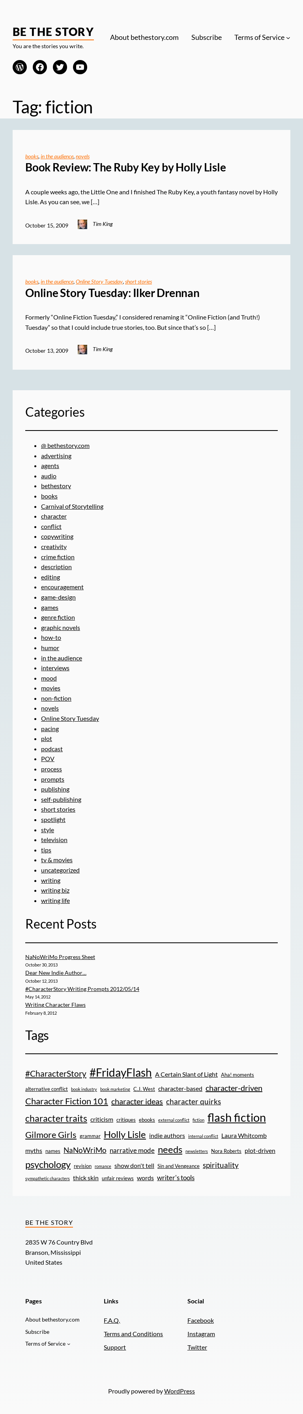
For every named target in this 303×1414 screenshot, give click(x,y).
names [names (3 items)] (52, 1151)
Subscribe (206, 37)
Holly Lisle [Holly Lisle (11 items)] (125, 1134)
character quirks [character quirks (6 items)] (193, 1101)
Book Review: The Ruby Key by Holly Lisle (125, 167)
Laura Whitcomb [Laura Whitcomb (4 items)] (244, 1135)
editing (50, 577)
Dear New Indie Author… (55, 972)
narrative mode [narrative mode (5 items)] (132, 1150)
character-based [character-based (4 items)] (180, 1088)
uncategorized (60, 870)
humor (50, 647)
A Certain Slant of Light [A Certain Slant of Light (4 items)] (186, 1074)
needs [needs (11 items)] (170, 1149)
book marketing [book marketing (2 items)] (115, 1089)
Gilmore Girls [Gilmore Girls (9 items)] (51, 1134)
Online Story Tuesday (99, 281)
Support (115, 1347)
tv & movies (57, 859)
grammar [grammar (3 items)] (90, 1136)
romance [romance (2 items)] (103, 1166)
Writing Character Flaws (55, 1004)
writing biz (55, 890)
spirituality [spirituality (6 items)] (221, 1165)
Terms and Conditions (133, 1333)
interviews (55, 667)
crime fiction (58, 556)
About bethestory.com (144, 37)
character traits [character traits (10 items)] (56, 1118)
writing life (55, 900)
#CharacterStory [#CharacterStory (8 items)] (55, 1073)
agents (50, 465)
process (51, 769)
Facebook (200, 1320)
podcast (52, 748)
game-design (58, 597)
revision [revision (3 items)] (83, 1166)
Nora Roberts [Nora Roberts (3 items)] (226, 1151)
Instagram (201, 1333)
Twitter (197, 1347)
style (47, 829)
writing (50, 880)
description (56, 566)
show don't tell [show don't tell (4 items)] (134, 1165)
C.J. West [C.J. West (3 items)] (144, 1089)
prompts (52, 779)
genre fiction (58, 617)
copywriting (57, 536)
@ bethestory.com (65, 445)
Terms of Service (259, 37)
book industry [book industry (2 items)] (84, 1089)
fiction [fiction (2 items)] (198, 1120)
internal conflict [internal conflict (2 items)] (203, 1136)
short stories (138, 281)
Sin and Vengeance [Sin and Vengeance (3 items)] (178, 1166)
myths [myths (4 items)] (33, 1150)
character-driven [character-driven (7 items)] (234, 1087)
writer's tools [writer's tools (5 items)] (176, 1177)
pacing (50, 728)
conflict (51, 526)
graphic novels (60, 627)
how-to (51, 637)
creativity (54, 546)
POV (47, 758)
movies (50, 688)
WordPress (179, 1391)
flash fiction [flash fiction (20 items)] (237, 1117)
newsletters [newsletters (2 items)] (196, 1151)
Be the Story (53, 31)
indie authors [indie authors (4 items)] (167, 1135)
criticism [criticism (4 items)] (101, 1119)
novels (83, 156)
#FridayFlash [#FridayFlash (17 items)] (121, 1072)
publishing (55, 789)
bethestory (56, 485)
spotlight (53, 819)
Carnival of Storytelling (72, 506)
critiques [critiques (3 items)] (126, 1120)
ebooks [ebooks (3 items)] (147, 1120)
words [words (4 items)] (145, 1177)
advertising (56, 455)
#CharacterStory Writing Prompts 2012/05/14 (82, 988)
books (31, 156)
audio (48, 475)
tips (46, 850)
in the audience (57, 156)
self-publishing (61, 799)
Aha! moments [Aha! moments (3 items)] (237, 1075)
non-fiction (56, 698)
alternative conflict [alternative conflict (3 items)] (46, 1089)
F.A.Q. (112, 1320)
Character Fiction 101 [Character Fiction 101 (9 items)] (66, 1101)
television (54, 839)
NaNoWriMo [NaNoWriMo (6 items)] (85, 1150)
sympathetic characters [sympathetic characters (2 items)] (47, 1178)
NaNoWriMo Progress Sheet (60, 956)
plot (46, 738)
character (54, 516)
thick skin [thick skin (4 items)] (86, 1177)
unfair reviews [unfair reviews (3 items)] (118, 1178)
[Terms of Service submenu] (288, 37)
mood (49, 678)
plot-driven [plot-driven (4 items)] (260, 1150)
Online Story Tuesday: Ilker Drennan (112, 292)
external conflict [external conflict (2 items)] (173, 1120)
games (49, 607)
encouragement (62, 586)
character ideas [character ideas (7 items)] (137, 1101)
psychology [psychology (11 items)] (48, 1164)
